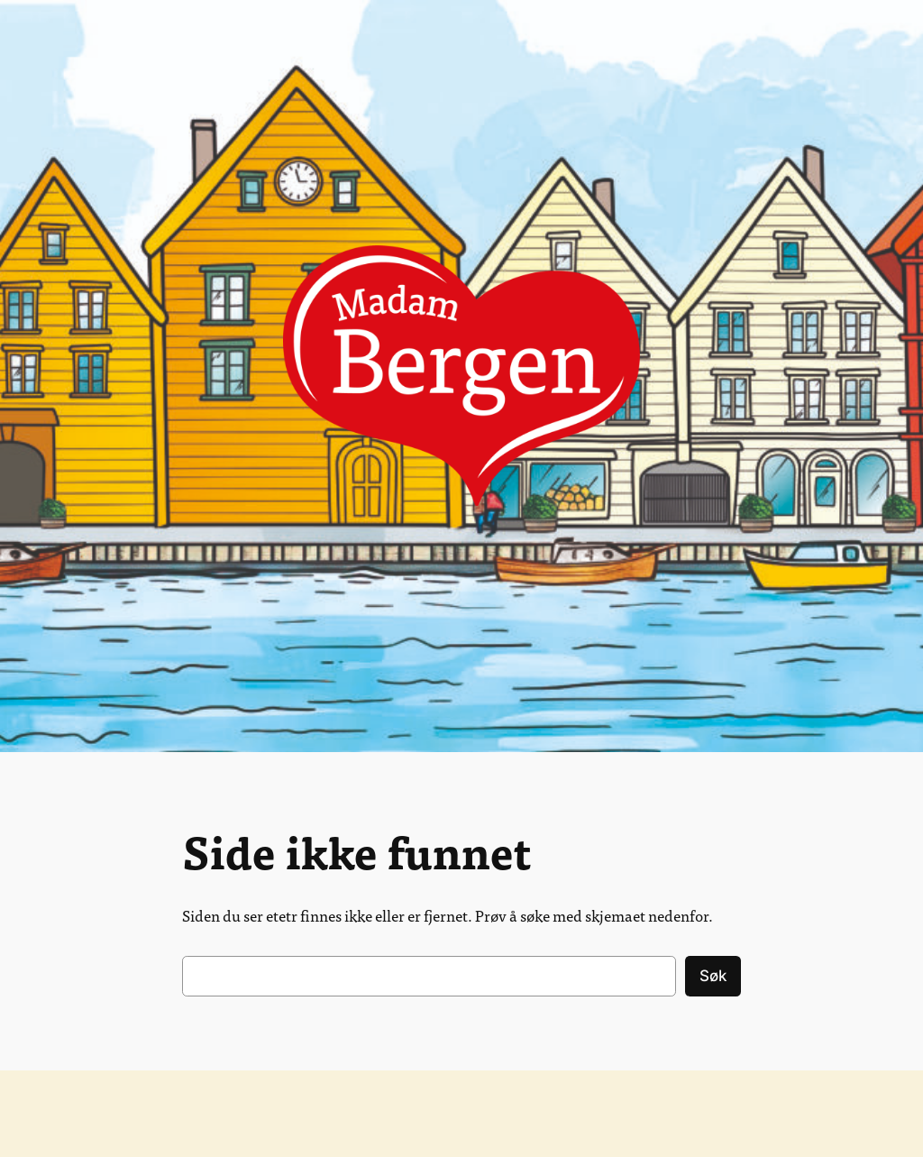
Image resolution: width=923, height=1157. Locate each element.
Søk (713, 976)
